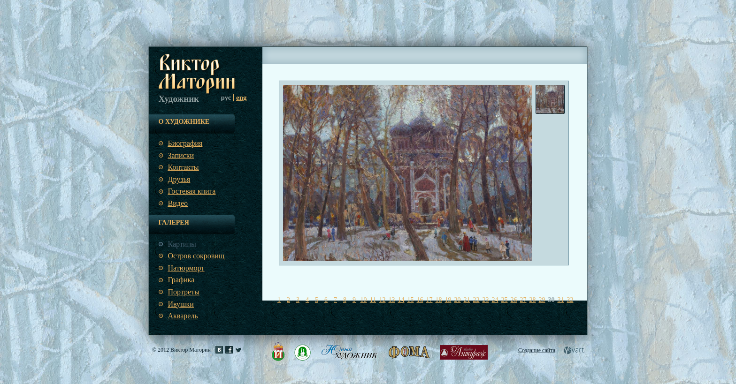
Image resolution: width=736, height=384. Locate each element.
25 (504, 299)
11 (373, 299)
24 (495, 299)
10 (363, 299)
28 (532, 299)
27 (523, 299)
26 (514, 299)
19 (448, 299)
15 (410, 299)
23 (486, 299)
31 (561, 299)
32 (570, 299)
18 (439, 299)
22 (476, 299)
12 (382, 299)
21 (467, 299)
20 (457, 299)
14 (401, 299)
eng (241, 97)
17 (429, 299)
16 (420, 299)
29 (542, 299)
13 (392, 299)
